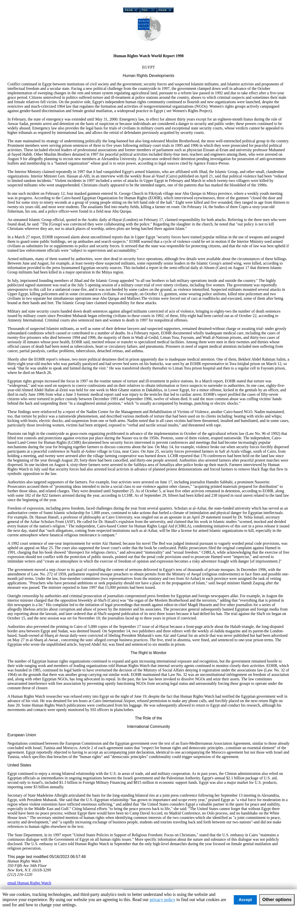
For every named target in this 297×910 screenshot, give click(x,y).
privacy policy (162, 899)
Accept (245, 900)
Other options (277, 899)
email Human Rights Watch (29, 883)
